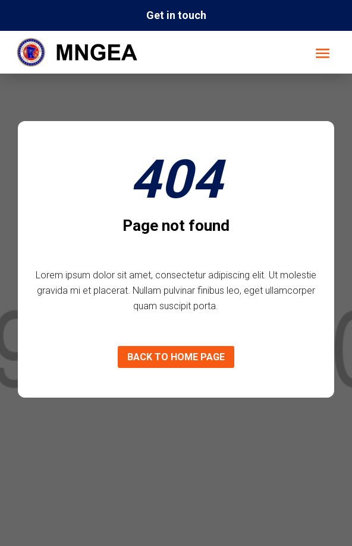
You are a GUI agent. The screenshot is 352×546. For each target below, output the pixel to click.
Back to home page (176, 357)
